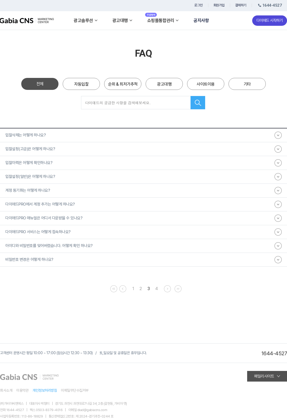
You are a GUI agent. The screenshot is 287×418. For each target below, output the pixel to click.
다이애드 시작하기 (269, 20)
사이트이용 (206, 84)
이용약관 (22, 390)
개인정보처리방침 (44, 390)
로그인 (198, 5)
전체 (40, 83)
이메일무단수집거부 (74, 390)
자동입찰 (81, 84)
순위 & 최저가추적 (123, 84)
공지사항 (201, 20)
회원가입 (219, 5)
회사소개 (6, 390)
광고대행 (164, 84)
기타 (247, 84)
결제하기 (240, 5)
